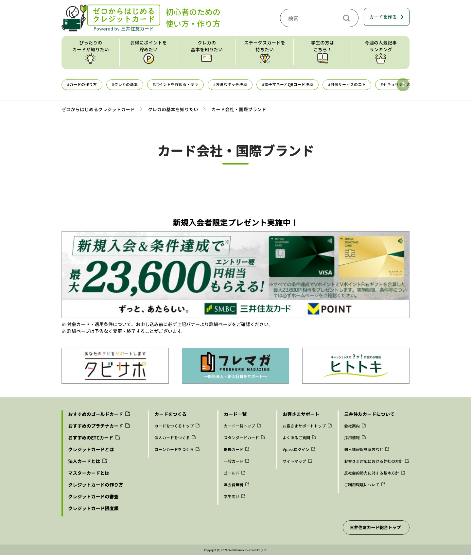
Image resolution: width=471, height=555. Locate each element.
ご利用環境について (361, 485)
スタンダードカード (241, 438)
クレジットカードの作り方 (95, 485)
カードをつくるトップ (174, 426)
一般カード (233, 461)
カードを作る (383, 17)
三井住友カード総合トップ (375, 527)
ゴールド (231, 473)
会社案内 (352, 426)
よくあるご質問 (296, 438)
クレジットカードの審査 (93, 497)
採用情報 (352, 438)
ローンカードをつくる (174, 449)
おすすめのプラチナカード (95, 426)
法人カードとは (84, 461)
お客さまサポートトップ (304, 426)
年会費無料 (233, 485)
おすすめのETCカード (90, 438)
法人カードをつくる (172, 438)
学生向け (231, 496)
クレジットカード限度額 (93, 508)
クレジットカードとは (91, 449)
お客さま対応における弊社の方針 (373, 461)
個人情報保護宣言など (363, 449)
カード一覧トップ (239, 426)
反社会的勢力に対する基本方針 (371, 473)
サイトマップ (294, 461)
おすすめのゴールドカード (95, 414)
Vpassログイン (296, 449)
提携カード (233, 449)
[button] (403, 84)
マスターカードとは (88, 473)
